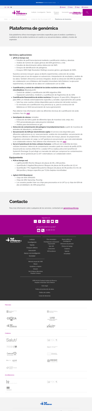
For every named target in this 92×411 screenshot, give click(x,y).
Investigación (41, 12)
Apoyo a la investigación (77, 13)
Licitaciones (51, 248)
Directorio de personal (66, 243)
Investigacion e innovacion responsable (51, 242)
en (8, 7)
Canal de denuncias (44, 296)
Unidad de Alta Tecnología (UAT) (41, 19)
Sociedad (32, 256)
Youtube (52, 221)
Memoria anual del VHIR (35, 261)
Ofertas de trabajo (67, 246)
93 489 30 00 (50, 230)
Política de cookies (44, 292)
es (11, 7)
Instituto (32, 239)
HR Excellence (51, 251)
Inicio (5, 19)
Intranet (35, 269)
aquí (28, 113)
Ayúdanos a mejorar (35, 266)
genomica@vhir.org (71, 208)
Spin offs (51, 246)
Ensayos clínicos (56, 13)
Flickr (56, 221)
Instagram (48, 221)
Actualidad (67, 253)
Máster (36, 264)
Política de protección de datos (44, 289)
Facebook (39, 221)
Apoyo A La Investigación (19, 19)
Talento (48, 12)
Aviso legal (45, 286)
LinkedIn (43, 221)
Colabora (67, 248)
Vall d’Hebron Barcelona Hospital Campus (35, 272)
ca (5, 7)
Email (38, 230)
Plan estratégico (51, 239)
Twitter (35, 221)
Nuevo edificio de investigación (67, 240)
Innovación (65, 12)
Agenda (67, 251)
